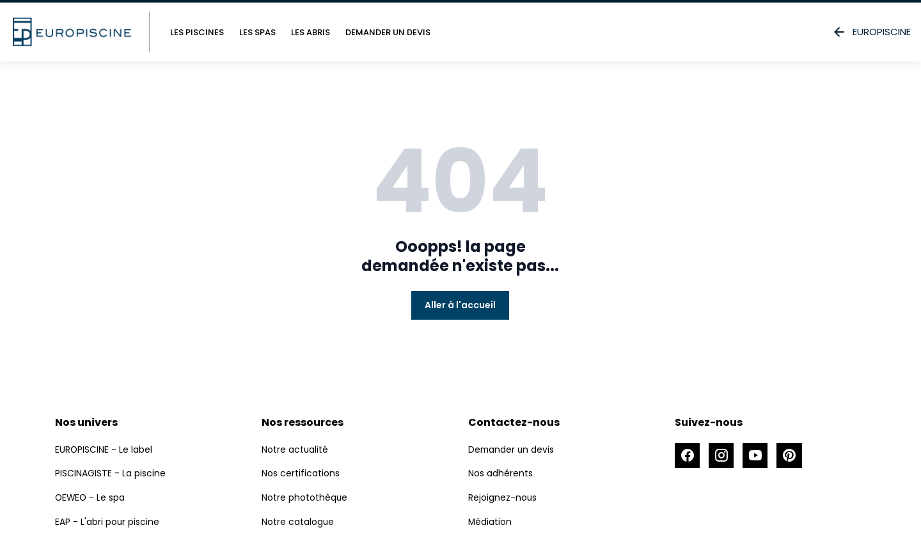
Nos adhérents (500, 473)
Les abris (310, 32)
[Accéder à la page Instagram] (722, 456)
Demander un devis (387, 32)
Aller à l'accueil (460, 305)
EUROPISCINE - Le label (104, 449)
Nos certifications (301, 473)
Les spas (257, 32)
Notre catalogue (298, 520)
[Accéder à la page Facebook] (687, 456)
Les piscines (197, 32)
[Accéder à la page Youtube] (756, 456)
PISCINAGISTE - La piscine (110, 473)
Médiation (490, 520)
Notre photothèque (305, 496)
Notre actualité (295, 449)
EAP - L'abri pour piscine (107, 520)
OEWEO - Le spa (91, 496)
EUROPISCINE (871, 32)
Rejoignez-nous (502, 496)
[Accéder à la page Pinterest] (791, 456)
